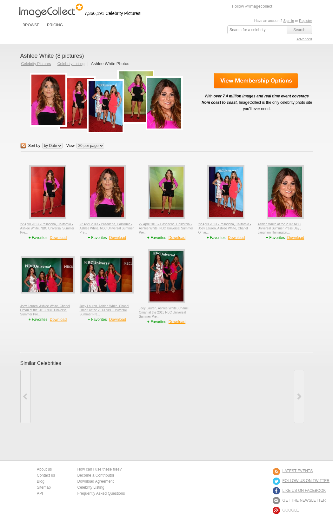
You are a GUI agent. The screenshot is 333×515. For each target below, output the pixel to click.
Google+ (292, 510)
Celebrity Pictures (36, 64)
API (40, 493)
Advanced (304, 39)
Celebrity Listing (70, 64)
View (70, 145)
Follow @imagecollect (252, 6)
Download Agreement (95, 481)
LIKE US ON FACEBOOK (304, 490)
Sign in (288, 21)
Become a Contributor (95, 475)
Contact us (46, 475)
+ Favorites (39, 237)
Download (58, 237)
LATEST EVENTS (298, 471)
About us (44, 469)
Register (305, 21)
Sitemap (44, 487)
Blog (40, 481)
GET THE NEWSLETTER (304, 500)
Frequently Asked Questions (101, 493)
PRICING (55, 25)
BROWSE (31, 25)
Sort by (34, 145)
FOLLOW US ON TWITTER (306, 481)
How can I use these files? (99, 469)
